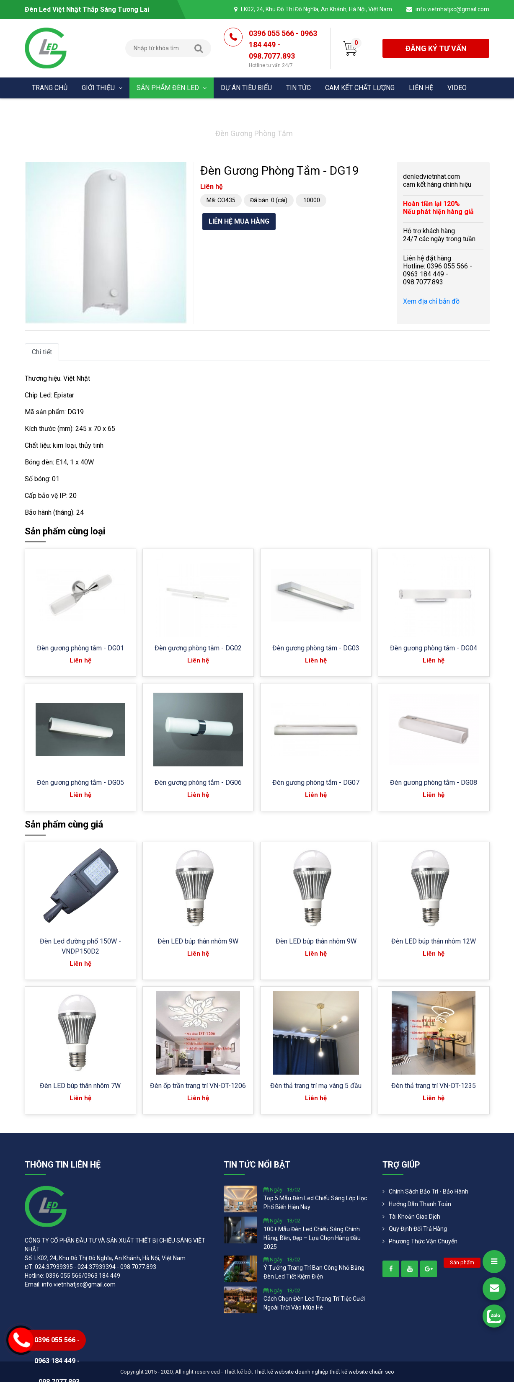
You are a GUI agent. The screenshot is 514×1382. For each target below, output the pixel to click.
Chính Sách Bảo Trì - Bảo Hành (428, 1191)
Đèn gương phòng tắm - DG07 (315, 782)
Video (457, 88)
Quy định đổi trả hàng (418, 1228)
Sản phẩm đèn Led (172, 88)
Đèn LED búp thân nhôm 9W (198, 941)
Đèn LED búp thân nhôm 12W (433, 941)
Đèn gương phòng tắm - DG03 (315, 648)
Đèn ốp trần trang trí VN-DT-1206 (198, 1086)
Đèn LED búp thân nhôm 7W (80, 1086)
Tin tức (298, 88)
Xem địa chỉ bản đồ (431, 301)
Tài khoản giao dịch (414, 1216)
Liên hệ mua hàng (239, 221)
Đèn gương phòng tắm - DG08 (433, 782)
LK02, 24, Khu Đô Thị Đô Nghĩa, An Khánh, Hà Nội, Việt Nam (316, 9)
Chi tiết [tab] (42, 352)
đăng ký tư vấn (436, 48)
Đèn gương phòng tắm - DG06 (198, 782)
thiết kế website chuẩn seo (362, 1372)
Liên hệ (421, 88)
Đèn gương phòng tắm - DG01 (80, 648)
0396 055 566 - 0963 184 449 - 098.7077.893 (283, 49)
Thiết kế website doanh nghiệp (291, 1372)
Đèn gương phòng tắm (254, 133)
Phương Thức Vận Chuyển (423, 1241)
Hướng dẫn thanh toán (420, 1204)
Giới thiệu (102, 88)
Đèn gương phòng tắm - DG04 (433, 648)
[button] (179, 169)
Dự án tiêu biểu (246, 88)
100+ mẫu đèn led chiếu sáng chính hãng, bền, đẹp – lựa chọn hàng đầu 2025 (312, 1238)
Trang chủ (49, 88)
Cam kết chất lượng (360, 88)
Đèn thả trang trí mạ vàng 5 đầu (316, 1086)
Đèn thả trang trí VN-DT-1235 (433, 1086)
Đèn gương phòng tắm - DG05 (80, 782)
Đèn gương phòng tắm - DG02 (198, 648)
